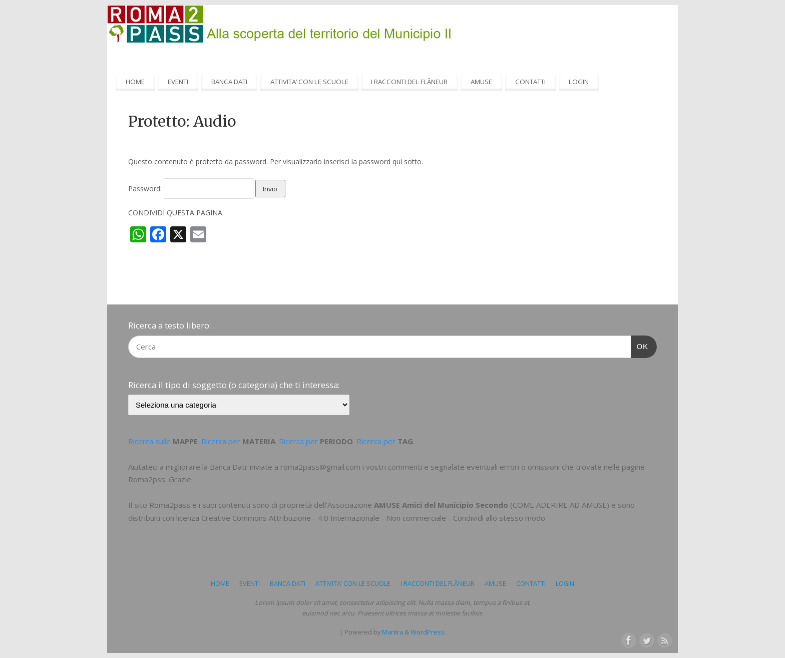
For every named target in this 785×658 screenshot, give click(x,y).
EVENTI (178, 81)
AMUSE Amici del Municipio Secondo (441, 505)
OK (640, 345)
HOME (135, 81)
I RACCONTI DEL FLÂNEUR (409, 81)
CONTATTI (530, 81)
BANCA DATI (229, 81)
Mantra (392, 632)
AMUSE (481, 81)
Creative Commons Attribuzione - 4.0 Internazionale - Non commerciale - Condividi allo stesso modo (373, 518)
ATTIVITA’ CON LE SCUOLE (309, 81)
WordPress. (428, 632)
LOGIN (579, 81)
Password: (190, 188)
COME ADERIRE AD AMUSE (560, 505)
